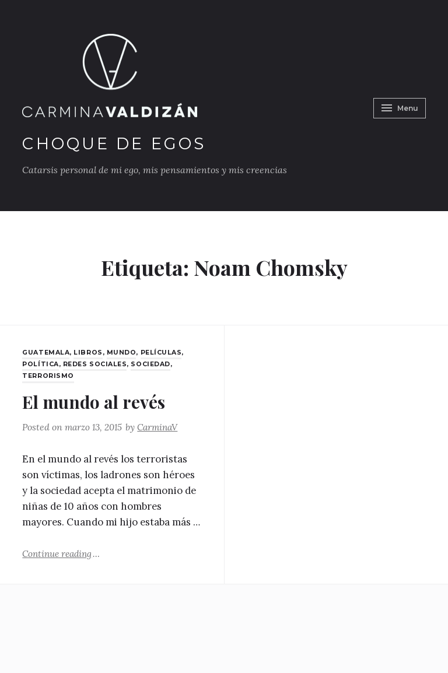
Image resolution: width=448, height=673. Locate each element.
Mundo (124, 352)
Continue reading (63, 552)
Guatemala (47, 352)
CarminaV (162, 426)
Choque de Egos (117, 143)
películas (165, 352)
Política (41, 364)
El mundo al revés (99, 400)
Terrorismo (48, 375)
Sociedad (155, 364)
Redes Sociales (97, 364)
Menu (397, 106)
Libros (91, 352)
